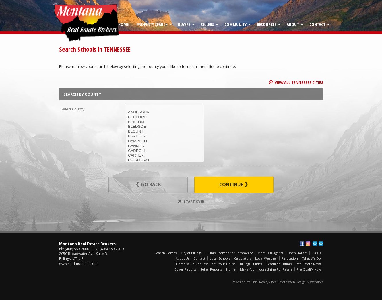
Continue (233, 184)
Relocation (290, 258)
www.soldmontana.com (78, 263)
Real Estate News (308, 264)
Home (123, 24)
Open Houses (297, 253)
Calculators (242, 258)
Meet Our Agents (270, 253)
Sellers (207, 24)
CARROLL (164, 151)
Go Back (148, 184)
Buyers (184, 24)
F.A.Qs (316, 253)
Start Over (191, 201)
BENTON (164, 122)
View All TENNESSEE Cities (296, 82)
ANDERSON (164, 112)
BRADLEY (164, 136)
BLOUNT (164, 131)
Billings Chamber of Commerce (229, 253)
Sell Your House (224, 264)
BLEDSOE (164, 126)
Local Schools (220, 258)
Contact (317, 24)
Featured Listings (279, 264)
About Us (182, 258)
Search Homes (165, 253)
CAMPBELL (164, 141)
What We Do (311, 258)
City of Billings (191, 253)
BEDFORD (164, 117)
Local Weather (266, 258)
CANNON (164, 146)
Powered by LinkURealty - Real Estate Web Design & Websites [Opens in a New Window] (277, 282)
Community (235, 24)
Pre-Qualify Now (309, 269)
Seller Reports (211, 269)
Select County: (73, 109)
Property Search (152, 24)
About (293, 24)
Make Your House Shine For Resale (266, 269)
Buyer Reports (185, 269)
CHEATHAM (164, 160)
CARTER (164, 155)
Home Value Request (192, 264)
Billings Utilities (251, 264)
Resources (266, 24)
